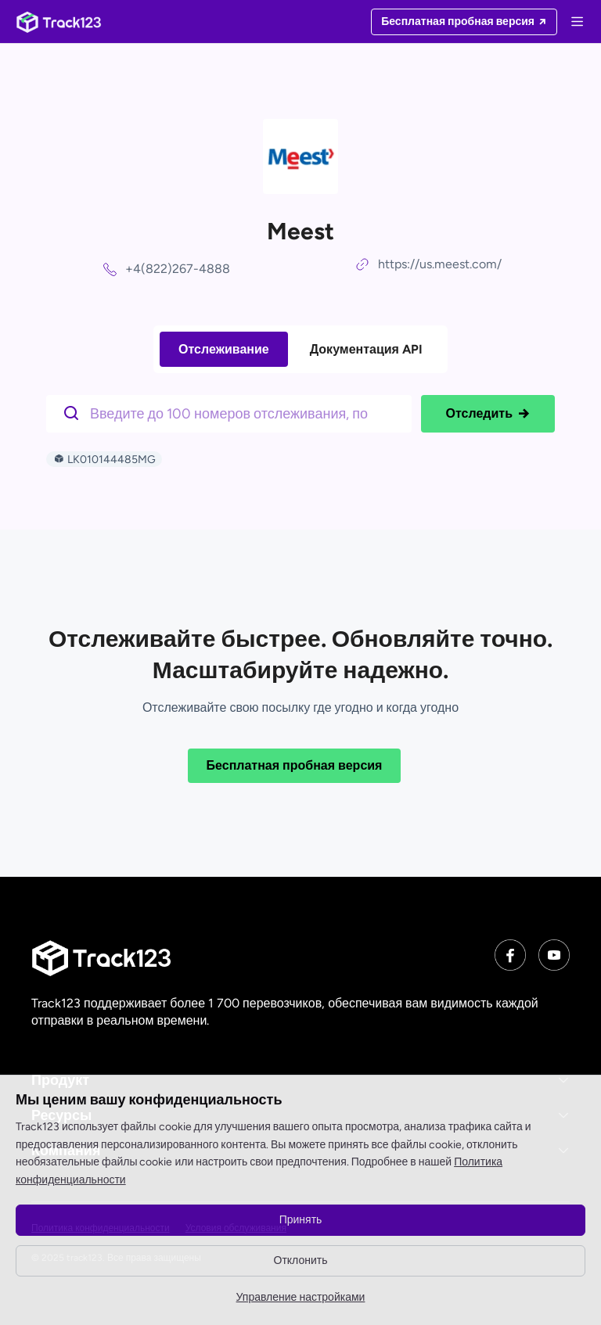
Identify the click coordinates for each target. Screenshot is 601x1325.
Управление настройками (300, 1297)
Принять (300, 1219)
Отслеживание (223, 349)
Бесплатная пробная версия (295, 765)
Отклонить (301, 1260)
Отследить (488, 413)
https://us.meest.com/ (440, 264)
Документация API (366, 349)
